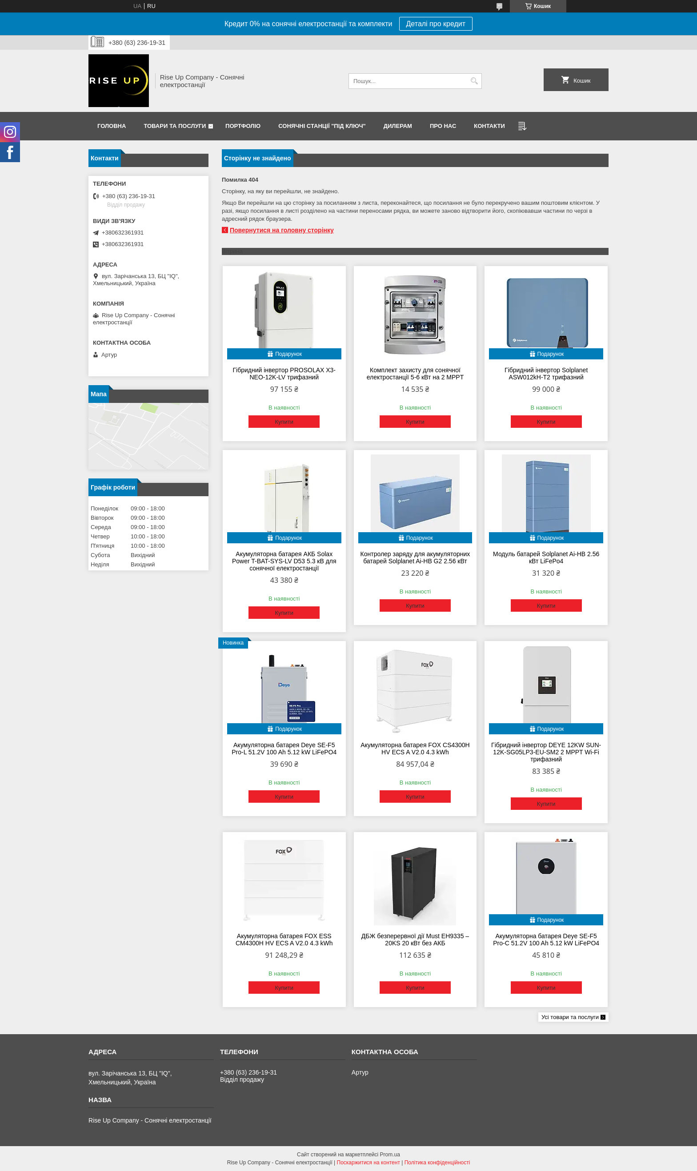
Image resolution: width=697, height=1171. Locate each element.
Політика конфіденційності (437, 1162)
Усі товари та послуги (570, 1017)
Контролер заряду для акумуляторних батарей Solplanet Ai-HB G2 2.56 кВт (415, 557)
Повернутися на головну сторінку (282, 230)
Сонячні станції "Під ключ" (322, 126)
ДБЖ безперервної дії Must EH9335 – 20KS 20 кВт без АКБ (415, 939)
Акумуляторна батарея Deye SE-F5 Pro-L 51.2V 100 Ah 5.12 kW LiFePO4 (284, 748)
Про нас (443, 126)
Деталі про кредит (436, 24)
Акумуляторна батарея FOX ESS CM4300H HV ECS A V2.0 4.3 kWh (284, 939)
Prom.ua (390, 1154)
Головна (111, 126)
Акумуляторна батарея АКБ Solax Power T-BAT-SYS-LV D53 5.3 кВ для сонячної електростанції (284, 561)
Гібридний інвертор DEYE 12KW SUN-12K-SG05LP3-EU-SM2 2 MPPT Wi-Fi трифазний (546, 752)
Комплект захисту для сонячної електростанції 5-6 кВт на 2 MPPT (415, 373)
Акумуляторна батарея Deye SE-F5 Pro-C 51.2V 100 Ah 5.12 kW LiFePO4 (546, 939)
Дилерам (398, 126)
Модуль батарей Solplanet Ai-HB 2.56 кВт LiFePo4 (546, 557)
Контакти (489, 126)
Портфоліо (242, 126)
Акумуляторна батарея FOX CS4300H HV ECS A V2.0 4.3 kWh (415, 748)
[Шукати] (474, 81)
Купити (284, 421)
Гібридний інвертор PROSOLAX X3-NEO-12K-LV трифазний (284, 373)
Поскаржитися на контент (368, 1162)
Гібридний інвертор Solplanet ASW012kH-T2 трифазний (546, 373)
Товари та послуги (175, 126)
